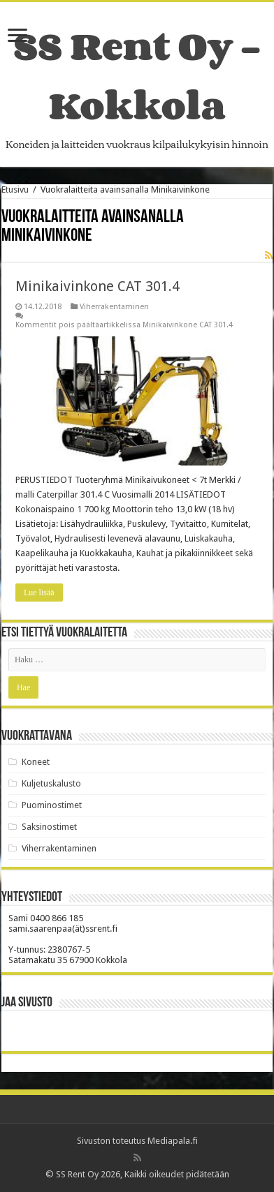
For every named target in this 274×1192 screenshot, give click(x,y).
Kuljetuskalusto (51, 783)
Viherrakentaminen (114, 306)
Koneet (36, 762)
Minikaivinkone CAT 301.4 (97, 286)
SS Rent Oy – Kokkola (136, 75)
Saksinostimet (49, 826)
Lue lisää (39, 592)
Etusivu (15, 189)
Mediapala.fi (172, 1140)
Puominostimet (52, 805)
